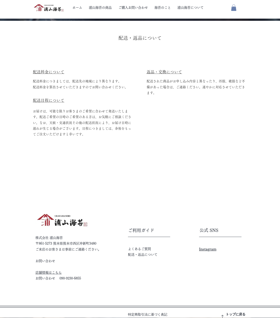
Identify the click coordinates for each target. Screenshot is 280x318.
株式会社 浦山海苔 (49, 237)
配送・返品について (143, 254)
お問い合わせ (45, 261)
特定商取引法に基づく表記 (147, 314)
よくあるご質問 (139, 249)
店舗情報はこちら (48, 272)
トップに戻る (235, 314)
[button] (233, 7)
